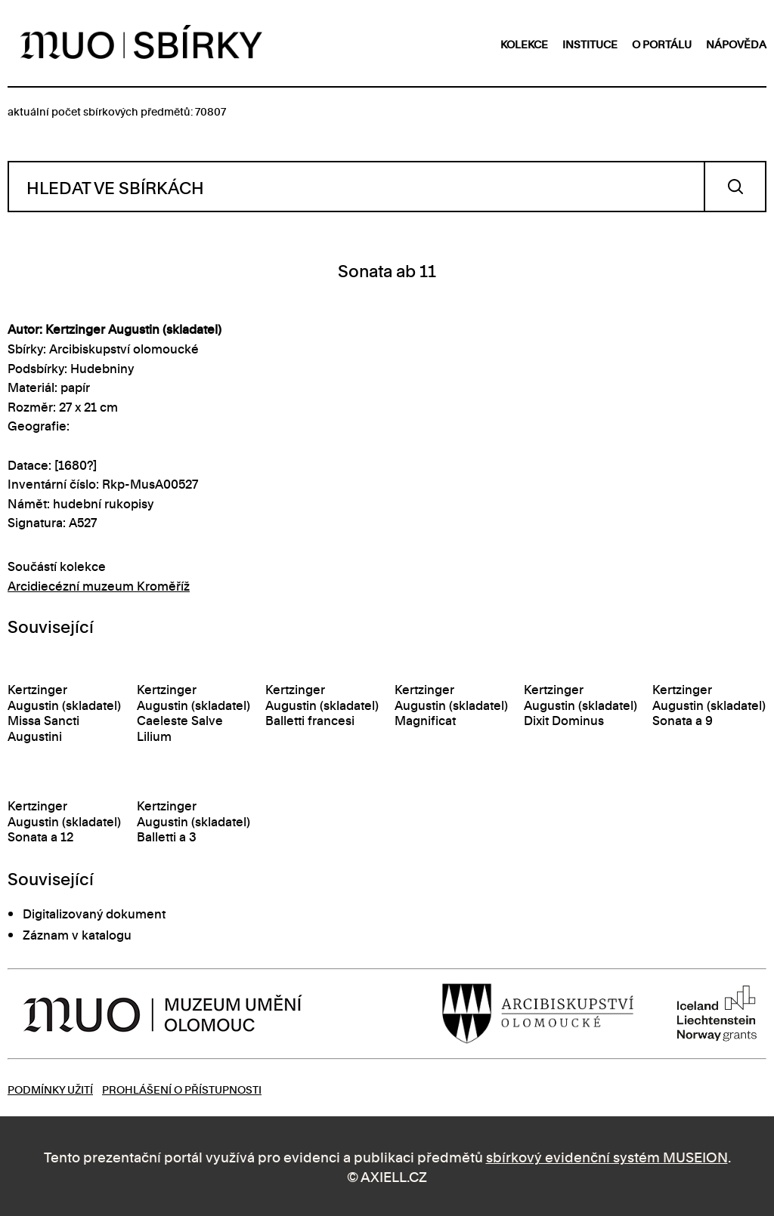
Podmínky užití (50, 1089)
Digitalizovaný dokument (94, 913)
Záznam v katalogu (77, 934)
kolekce (524, 43)
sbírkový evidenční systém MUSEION (607, 1156)
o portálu (662, 43)
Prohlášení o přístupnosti (182, 1089)
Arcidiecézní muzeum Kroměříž (99, 585)
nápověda (736, 43)
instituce (590, 43)
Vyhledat (735, 186)
